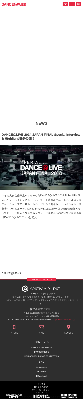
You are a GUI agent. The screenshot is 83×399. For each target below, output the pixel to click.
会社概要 (41, 384)
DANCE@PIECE (41, 352)
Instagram (41, 367)
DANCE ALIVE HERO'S (41, 348)
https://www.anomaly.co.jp (64, 319)
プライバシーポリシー (41, 390)
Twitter (41, 372)
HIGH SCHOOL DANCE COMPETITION (41, 356)
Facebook (41, 376)
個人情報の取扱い (41, 387)
